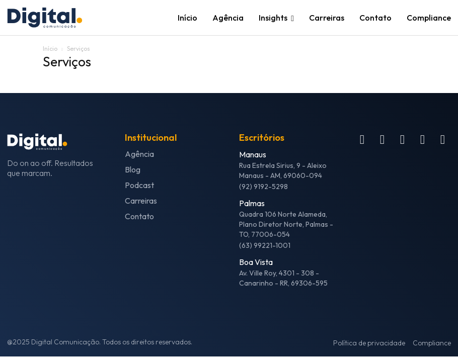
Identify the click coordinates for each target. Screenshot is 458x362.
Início (50, 48)
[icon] (362, 141)
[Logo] (57, 18)
